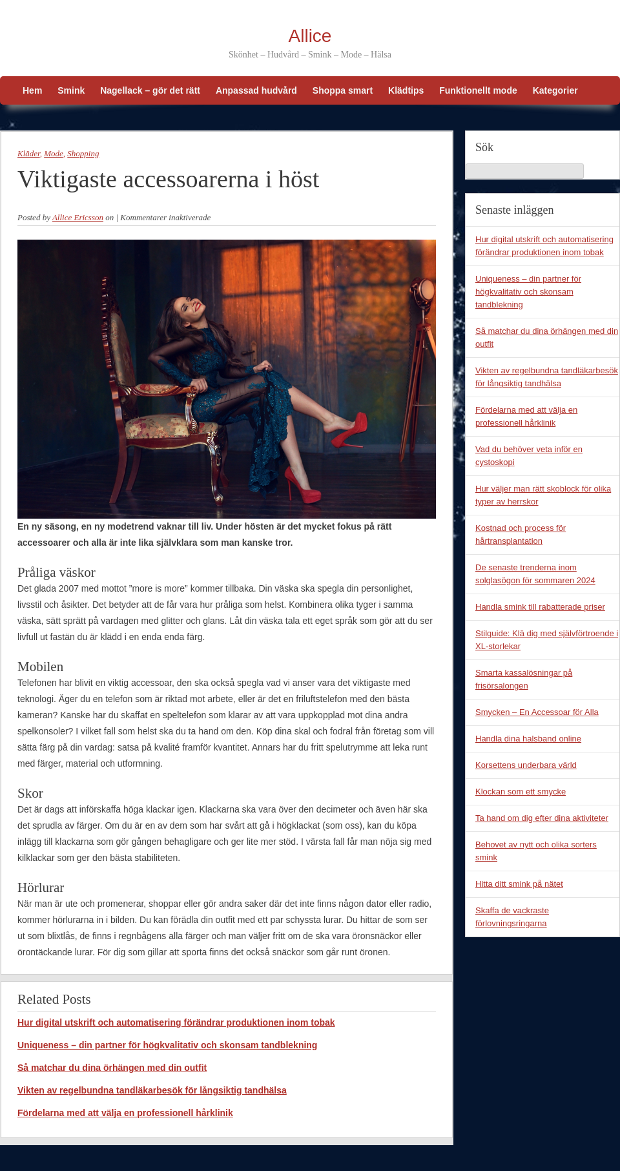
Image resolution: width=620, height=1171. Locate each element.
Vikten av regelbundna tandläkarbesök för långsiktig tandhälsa (152, 1090)
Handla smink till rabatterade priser (540, 607)
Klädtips (406, 90)
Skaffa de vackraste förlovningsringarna (512, 917)
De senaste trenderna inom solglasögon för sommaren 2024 (535, 574)
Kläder (28, 153)
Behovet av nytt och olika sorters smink (536, 851)
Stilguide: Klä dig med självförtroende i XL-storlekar (546, 639)
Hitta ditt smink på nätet (519, 884)
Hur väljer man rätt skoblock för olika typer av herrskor (543, 495)
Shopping (83, 153)
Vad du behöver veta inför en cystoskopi (529, 455)
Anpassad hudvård (256, 90)
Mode (53, 153)
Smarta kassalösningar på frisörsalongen (523, 679)
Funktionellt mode (478, 90)
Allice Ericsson (77, 217)
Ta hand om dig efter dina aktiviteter (541, 818)
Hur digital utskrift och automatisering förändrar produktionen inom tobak (176, 1022)
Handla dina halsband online (528, 738)
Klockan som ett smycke (520, 791)
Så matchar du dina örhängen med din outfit (112, 1067)
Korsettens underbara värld (526, 765)
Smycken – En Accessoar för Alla (537, 712)
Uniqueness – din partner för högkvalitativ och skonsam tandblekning (167, 1045)
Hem (32, 90)
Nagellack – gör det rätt (150, 90)
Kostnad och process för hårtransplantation (520, 534)
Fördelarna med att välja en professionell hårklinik (125, 1113)
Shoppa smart (343, 90)
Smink (71, 90)
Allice (310, 36)
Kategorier (555, 90)
